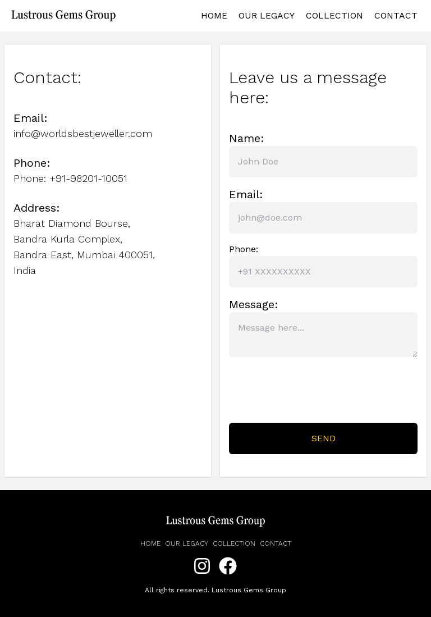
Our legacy (186, 543)
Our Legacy (267, 15)
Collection (334, 15)
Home (214, 15)
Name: (246, 138)
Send (323, 438)
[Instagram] (202, 567)
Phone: (243, 249)
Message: (253, 304)
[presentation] (314, 392)
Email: (246, 194)
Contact (396, 15)
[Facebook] (228, 567)
